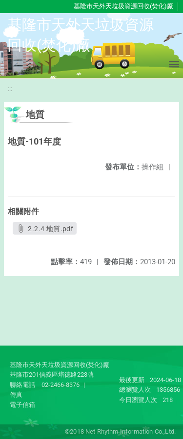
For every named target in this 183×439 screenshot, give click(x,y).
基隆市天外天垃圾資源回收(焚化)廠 (123, 6)
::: (10, 88)
